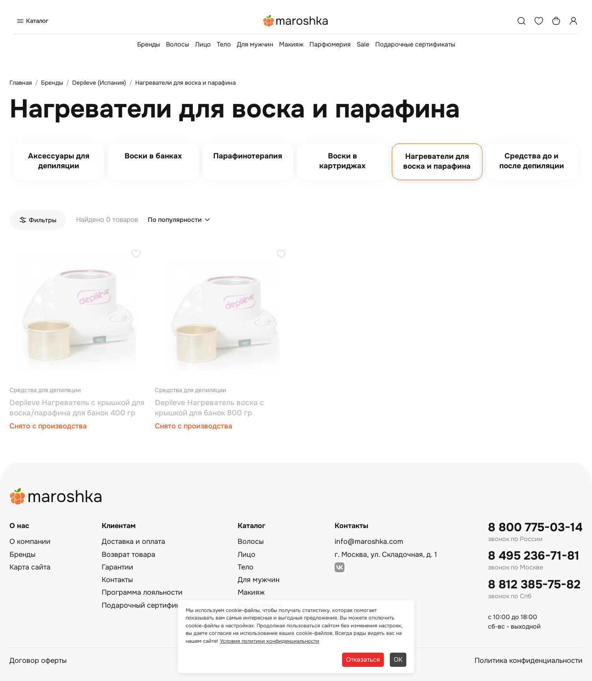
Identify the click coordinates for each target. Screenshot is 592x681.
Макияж (291, 44)
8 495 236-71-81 (533, 555)
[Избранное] (539, 21)
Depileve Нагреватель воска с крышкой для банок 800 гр (209, 408)
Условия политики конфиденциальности (269, 641)
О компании (29, 541)
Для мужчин (255, 44)
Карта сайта (29, 567)
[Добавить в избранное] (136, 254)
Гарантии (117, 567)
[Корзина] (556, 21)
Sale (363, 44)
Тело (224, 44)
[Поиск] (521, 21)
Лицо (203, 44)
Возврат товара (128, 554)
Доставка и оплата (133, 541)
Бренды (148, 44)
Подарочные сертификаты (415, 44)
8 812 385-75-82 (534, 584)
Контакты (117, 579)
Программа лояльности (142, 592)
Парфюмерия (330, 44)
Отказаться (363, 659)
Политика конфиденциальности (529, 660)
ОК (398, 659)
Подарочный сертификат (144, 605)
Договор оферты (38, 660)
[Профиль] (573, 21)
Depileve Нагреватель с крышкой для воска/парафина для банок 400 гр (76, 408)
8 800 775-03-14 (535, 527)
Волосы (177, 44)
